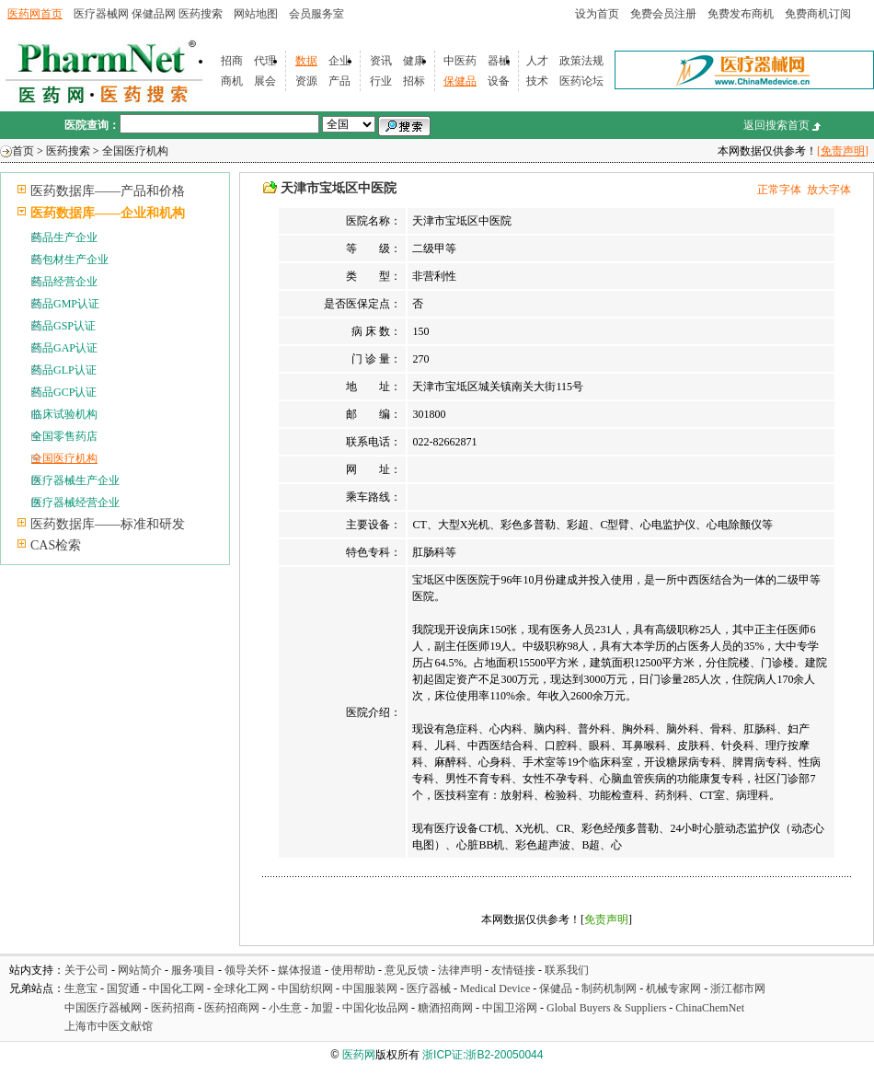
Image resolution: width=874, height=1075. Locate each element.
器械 (499, 60)
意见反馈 (407, 970)
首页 (23, 150)
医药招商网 (231, 1007)
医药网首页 (35, 13)
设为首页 (597, 13)
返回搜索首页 (776, 125)
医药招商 (173, 1007)
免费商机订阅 (818, 13)
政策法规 (581, 60)
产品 (339, 81)
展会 (265, 81)
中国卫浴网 (511, 1007)
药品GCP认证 (64, 392)
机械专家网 (673, 988)
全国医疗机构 (135, 150)
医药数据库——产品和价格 (107, 191)
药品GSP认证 (63, 325)
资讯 (381, 60)
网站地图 (256, 13)
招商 (232, 60)
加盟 (323, 1007)
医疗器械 (429, 988)
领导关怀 (246, 970)
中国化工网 (176, 988)
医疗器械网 (101, 13)
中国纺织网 (305, 988)
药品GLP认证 (64, 370)
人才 (537, 60)
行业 (381, 81)
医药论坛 (581, 81)
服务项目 (193, 970)
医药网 (358, 1054)
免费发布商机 (740, 13)
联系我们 (567, 970)
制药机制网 (609, 988)
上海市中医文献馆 (108, 1026)
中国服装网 (369, 988)
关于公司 (86, 970)
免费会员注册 (663, 13)
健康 (414, 60)
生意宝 (81, 988)
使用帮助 (353, 970)
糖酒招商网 (445, 1007)
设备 (499, 81)
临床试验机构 (64, 414)
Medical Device (495, 988)
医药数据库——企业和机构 (107, 213)
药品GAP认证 (64, 347)
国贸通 (123, 988)
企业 (339, 60)
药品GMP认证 (65, 303)
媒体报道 (300, 970)
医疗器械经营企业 (75, 502)
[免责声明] (842, 150)
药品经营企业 (64, 281)
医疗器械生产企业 (75, 480)
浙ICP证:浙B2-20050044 (482, 1054)
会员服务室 (316, 13)
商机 (232, 81)
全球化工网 (241, 988)
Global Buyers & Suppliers (606, 1007)
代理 (265, 60)
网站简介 (140, 970)
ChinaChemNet (709, 1007)
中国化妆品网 (375, 1007)
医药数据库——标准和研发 (107, 524)
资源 (306, 81)
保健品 (460, 81)
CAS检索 (55, 545)
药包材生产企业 (70, 259)
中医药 (460, 60)
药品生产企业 (64, 237)
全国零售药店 (64, 436)
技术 (537, 81)
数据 (306, 60)
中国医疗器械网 (103, 1007)
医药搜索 (200, 13)
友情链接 (513, 970)
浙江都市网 (737, 988)
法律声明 (460, 970)
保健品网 (154, 13)
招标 (414, 81)
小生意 (285, 1007)
